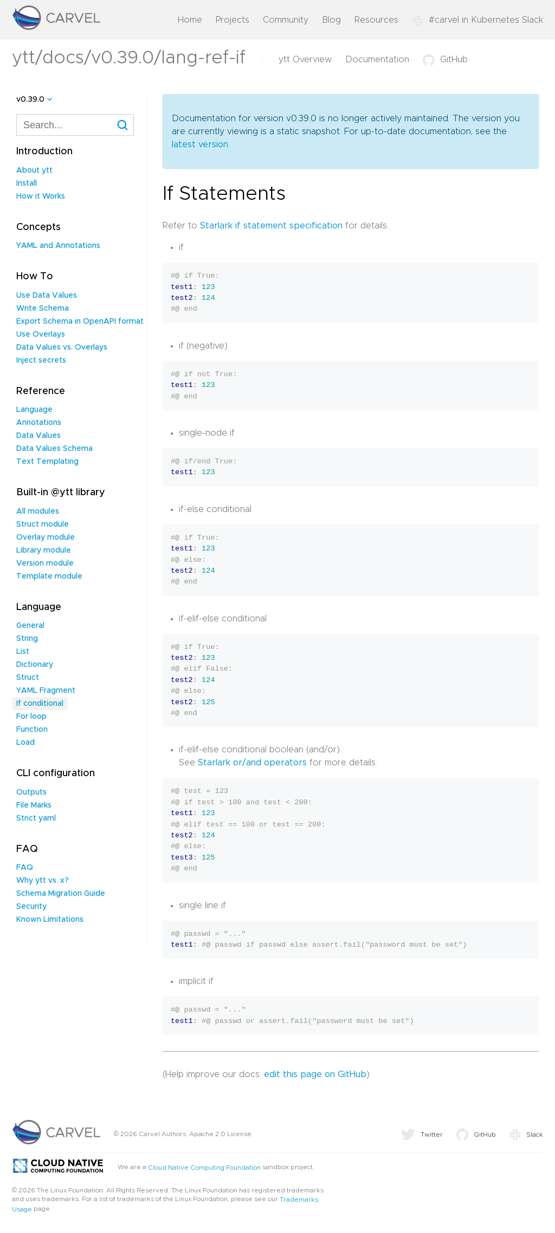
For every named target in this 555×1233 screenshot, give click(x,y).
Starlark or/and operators (252, 762)
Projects (232, 20)
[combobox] (75, 125)
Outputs (31, 792)
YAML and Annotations (58, 246)
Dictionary (34, 664)
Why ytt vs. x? (42, 880)
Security (31, 906)
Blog (331, 20)
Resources (376, 20)
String (27, 638)
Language (34, 410)
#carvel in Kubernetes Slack (477, 20)
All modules (37, 511)
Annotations (38, 423)
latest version (200, 144)
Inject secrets (41, 360)
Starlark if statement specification (271, 225)
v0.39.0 (30, 99)
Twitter (422, 1134)
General (30, 625)
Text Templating (47, 461)
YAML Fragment (45, 690)
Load (25, 742)
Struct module (42, 524)
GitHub (445, 59)
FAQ (24, 867)
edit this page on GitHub (315, 1074)
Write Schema (42, 308)
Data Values (38, 436)
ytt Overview (305, 59)
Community (285, 20)
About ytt (34, 170)
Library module (43, 550)
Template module (49, 576)
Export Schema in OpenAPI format (80, 321)
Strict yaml (36, 818)
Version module (45, 563)
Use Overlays (40, 334)
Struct (27, 677)
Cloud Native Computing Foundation (204, 1167)
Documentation (377, 59)
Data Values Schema (54, 448)
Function (32, 729)
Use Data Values (46, 295)
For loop (31, 716)
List (22, 651)
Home (190, 20)
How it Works (40, 196)
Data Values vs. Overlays (61, 347)
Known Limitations (49, 919)
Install (26, 183)
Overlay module (45, 537)
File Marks (33, 805)
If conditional (39, 703)
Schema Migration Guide (60, 893)
